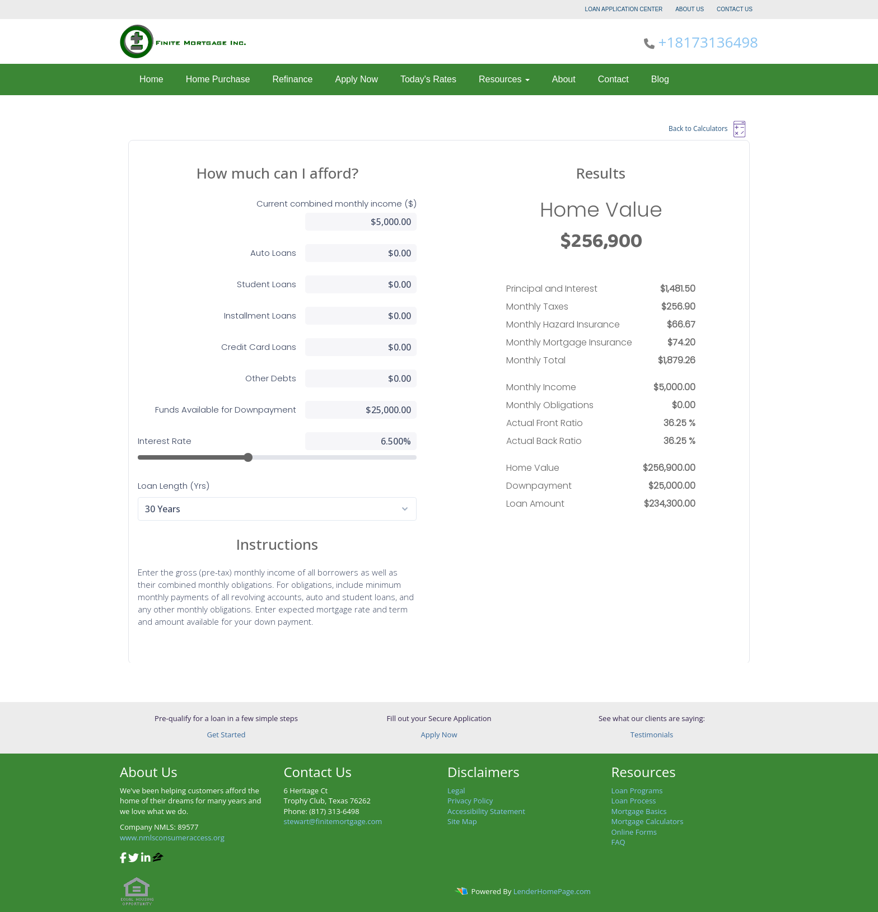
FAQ (618, 842)
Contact (613, 79)
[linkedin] (146, 859)
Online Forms (634, 832)
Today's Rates (428, 79)
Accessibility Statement (486, 811)
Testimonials (652, 734)
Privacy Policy (470, 801)
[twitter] (133, 859)
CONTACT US (735, 9)
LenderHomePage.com (552, 891)
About (564, 79)
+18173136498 (708, 42)
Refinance (292, 79)
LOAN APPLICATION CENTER (625, 9)
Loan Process (633, 801)
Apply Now (356, 79)
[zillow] (158, 859)
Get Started (226, 734)
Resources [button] (504, 79)
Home (151, 79)
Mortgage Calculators (647, 821)
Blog (660, 79)
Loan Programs (637, 790)
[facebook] (123, 859)
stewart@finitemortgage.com (333, 821)
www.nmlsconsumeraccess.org (172, 838)
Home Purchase (218, 79)
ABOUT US (689, 9)
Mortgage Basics (639, 811)
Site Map (462, 821)
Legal (456, 790)
